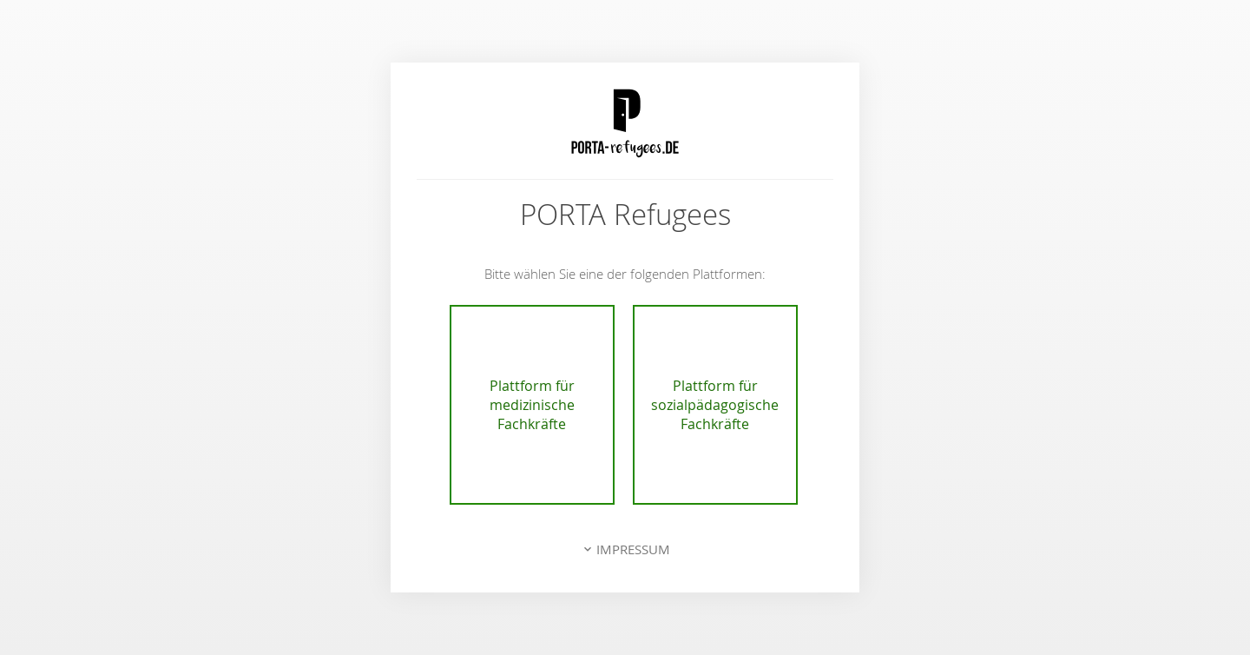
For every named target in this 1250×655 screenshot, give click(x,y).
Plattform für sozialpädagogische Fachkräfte (715, 404)
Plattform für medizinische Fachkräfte (532, 404)
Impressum (633, 549)
